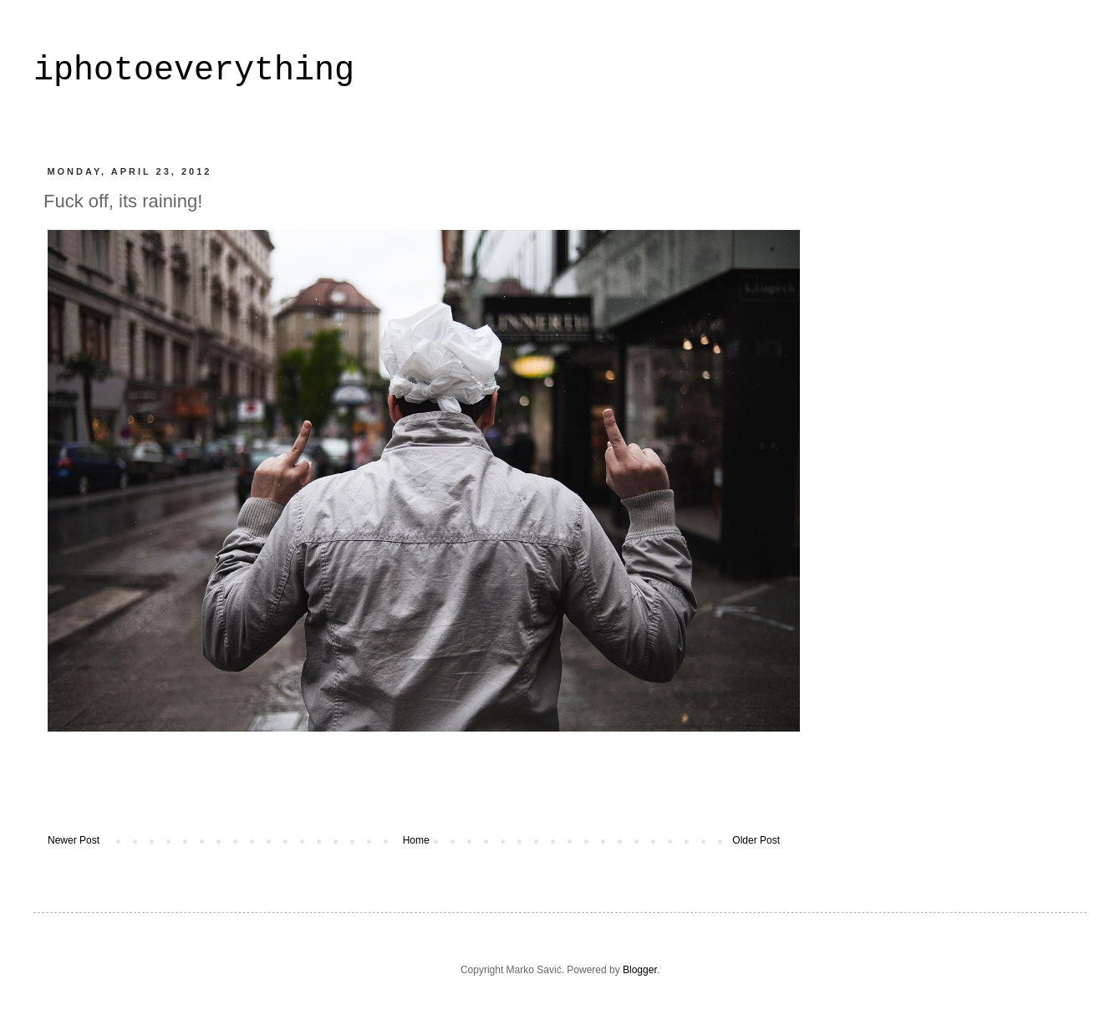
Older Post (756, 840)
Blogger (640, 970)
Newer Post (73, 840)
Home (416, 840)
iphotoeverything (193, 70)
